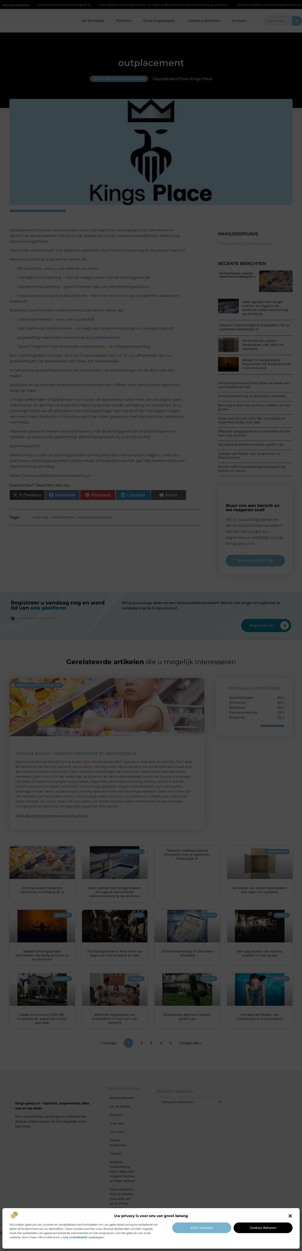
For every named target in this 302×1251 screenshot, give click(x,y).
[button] (290, 1216)
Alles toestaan (201, 1228)
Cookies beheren (263, 1228)
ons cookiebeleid (75, 1237)
